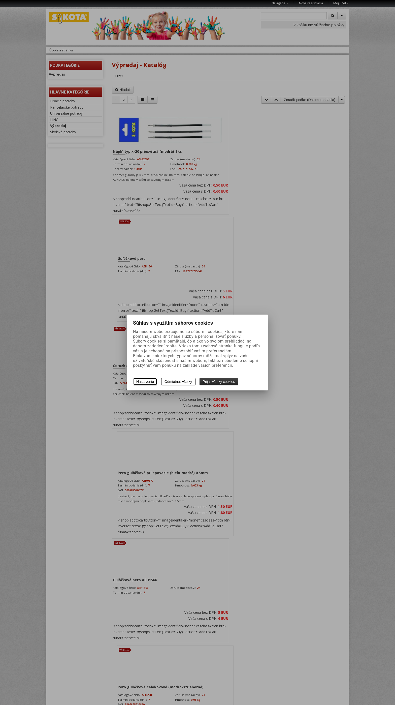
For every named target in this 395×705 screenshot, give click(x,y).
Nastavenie (145, 382)
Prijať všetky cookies (219, 382)
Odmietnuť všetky (178, 382)
